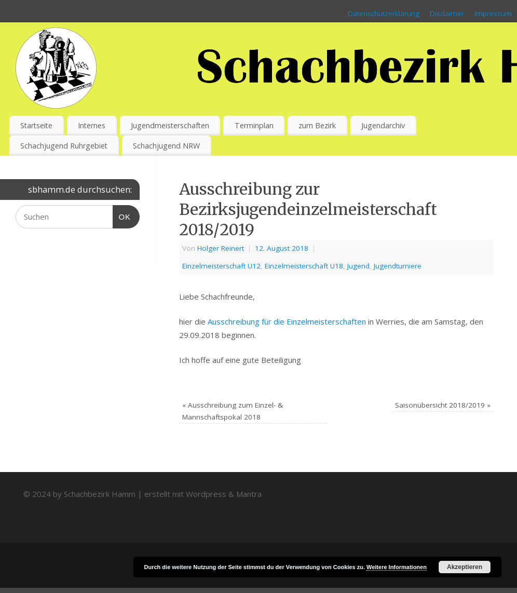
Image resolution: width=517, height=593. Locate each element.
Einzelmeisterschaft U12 (221, 266)
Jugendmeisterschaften (170, 125)
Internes (91, 125)
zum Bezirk (317, 125)
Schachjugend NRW (166, 146)
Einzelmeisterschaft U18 (304, 266)
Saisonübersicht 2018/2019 (443, 405)
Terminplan (254, 125)
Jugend (358, 266)
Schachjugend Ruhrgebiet (63, 146)
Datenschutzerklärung (383, 13)
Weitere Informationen (396, 567)
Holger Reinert (220, 248)
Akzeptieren (464, 567)
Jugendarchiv (383, 125)
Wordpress (206, 494)
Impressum (493, 13)
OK (122, 215)
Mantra (249, 494)
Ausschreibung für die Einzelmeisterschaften (287, 321)
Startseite (36, 125)
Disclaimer (447, 13)
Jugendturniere (397, 266)
